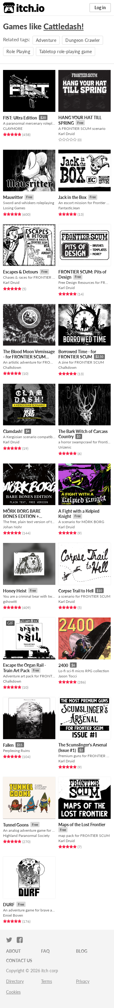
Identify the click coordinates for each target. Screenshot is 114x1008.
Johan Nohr (12, 527)
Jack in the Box (72, 197)
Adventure (46, 40)
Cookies (13, 992)
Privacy (82, 981)
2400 (63, 665)
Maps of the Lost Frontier (81, 824)
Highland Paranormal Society (26, 835)
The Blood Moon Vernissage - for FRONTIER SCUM (29, 354)
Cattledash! (63, 26)
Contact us (19, 960)
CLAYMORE (12, 128)
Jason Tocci (67, 676)
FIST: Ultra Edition (20, 117)
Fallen (8, 745)
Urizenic (64, 447)
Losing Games (14, 208)
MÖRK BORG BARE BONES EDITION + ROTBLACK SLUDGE (23, 516)
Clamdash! (12, 431)
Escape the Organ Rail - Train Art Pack (24, 667)
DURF (9, 904)
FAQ (45, 951)
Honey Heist (14, 590)
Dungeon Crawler (82, 40)
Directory (15, 981)
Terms (46, 981)
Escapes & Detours (20, 271)
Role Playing (18, 51)
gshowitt (10, 601)
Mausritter (13, 197)
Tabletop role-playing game (65, 51)
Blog (81, 951)
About (13, 951)
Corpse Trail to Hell (75, 590)
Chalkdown (12, 367)
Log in (100, 7)
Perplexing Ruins (16, 750)
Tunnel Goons (16, 824)
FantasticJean (69, 208)
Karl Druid (66, 133)
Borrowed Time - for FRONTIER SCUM (77, 354)
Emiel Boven (13, 915)
